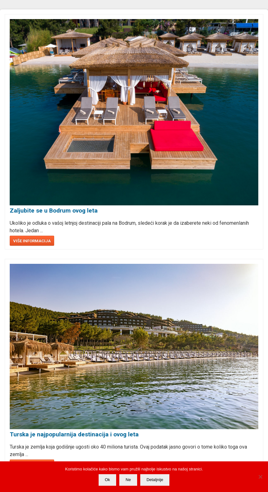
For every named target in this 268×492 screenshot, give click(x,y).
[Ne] (260, 477)
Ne (128, 479)
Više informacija (32, 240)
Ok (107, 479)
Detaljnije (155, 479)
